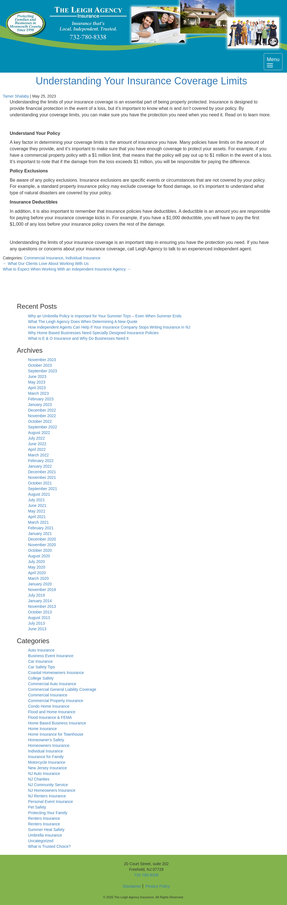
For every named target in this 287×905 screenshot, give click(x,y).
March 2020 (38, 578)
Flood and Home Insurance (51, 712)
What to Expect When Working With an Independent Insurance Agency (67, 269)
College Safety (41, 678)
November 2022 (42, 416)
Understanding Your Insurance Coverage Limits (141, 81)
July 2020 (36, 561)
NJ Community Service (48, 784)
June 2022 (37, 444)
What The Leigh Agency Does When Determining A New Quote (82, 321)
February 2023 (41, 399)
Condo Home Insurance (49, 706)
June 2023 (37, 376)
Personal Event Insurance (50, 801)
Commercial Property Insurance (55, 700)
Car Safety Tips (41, 667)
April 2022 (37, 449)
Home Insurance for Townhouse (55, 734)
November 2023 (42, 359)
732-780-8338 (146, 875)
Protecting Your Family (47, 813)
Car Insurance (40, 661)
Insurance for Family (46, 756)
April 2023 (37, 387)
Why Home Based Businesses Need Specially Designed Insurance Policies (93, 333)
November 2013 (42, 606)
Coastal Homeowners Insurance (56, 672)
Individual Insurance (82, 258)
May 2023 (36, 382)
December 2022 (42, 410)
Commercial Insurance (43, 258)
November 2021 (42, 477)
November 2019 (42, 589)
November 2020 (42, 544)
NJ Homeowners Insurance (51, 790)
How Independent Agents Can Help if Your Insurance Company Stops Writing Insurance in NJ (109, 327)
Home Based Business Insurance (57, 723)
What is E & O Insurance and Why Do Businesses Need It (78, 338)
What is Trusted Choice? (49, 846)
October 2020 (40, 550)
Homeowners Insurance (49, 745)
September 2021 (42, 488)
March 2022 (38, 455)
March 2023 (38, 393)
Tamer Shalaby (16, 96)
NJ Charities (38, 779)
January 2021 (40, 533)
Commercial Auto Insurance (52, 684)
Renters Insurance (44, 818)
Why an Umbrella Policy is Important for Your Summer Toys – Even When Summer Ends (105, 316)
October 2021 (40, 483)
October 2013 (40, 612)
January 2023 (40, 404)
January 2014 (40, 601)
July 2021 (36, 500)
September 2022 (42, 427)
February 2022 (41, 460)
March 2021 (38, 522)
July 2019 (36, 595)
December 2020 (42, 539)
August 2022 (39, 432)
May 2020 (36, 567)
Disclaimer (132, 886)
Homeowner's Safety (46, 740)
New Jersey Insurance (47, 768)
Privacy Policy (157, 886)
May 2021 (36, 511)
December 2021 (42, 472)
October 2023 (40, 365)
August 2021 (39, 494)
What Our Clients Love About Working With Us (46, 263)
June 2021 (37, 505)
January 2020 (40, 584)
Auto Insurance (41, 650)
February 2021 (41, 528)
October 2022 (40, 421)
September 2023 (42, 371)
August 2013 (39, 617)
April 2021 (37, 516)
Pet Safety (37, 807)
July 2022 (36, 438)
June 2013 (37, 629)
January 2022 (40, 466)
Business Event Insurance (50, 656)
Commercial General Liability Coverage (62, 689)
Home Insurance (42, 728)
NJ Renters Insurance (47, 796)
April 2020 (37, 573)
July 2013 (36, 623)
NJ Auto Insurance (44, 773)
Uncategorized (40, 841)
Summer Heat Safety (46, 829)
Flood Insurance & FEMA (50, 717)
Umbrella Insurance (45, 835)
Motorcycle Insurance (46, 762)
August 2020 (39, 556)
